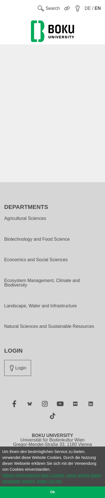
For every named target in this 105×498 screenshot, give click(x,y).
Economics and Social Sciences (36, 260)
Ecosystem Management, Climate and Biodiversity (42, 282)
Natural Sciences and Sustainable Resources (49, 326)
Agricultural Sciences (25, 218)
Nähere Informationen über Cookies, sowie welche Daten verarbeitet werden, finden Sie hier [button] (51, 478)
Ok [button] (52, 492)
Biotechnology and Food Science (37, 239)
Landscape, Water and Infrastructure (40, 306)
